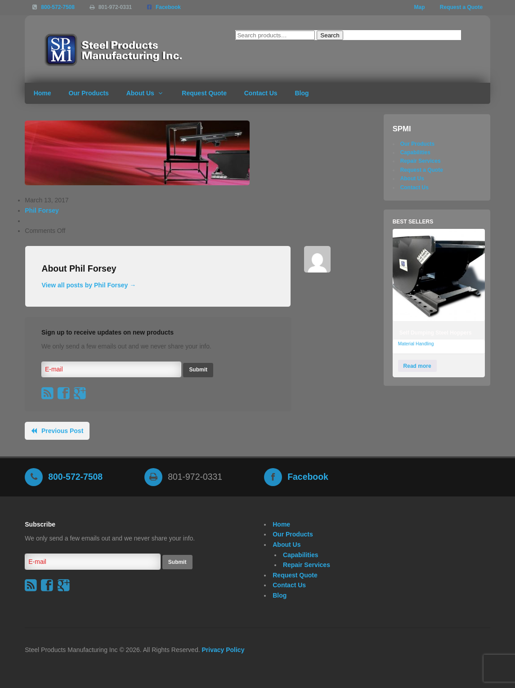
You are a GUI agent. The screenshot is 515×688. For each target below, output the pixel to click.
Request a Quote (461, 7)
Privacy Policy (223, 649)
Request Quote (204, 93)
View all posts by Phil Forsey (88, 285)
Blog (302, 93)
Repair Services (420, 161)
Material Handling (416, 343)
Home (42, 93)
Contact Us (261, 93)
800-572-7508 (58, 7)
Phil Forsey (41, 210)
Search (329, 35)
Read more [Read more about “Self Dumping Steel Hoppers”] (417, 366)
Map (419, 7)
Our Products (88, 93)
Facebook (168, 7)
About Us (140, 93)
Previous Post (62, 430)
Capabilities (415, 152)
